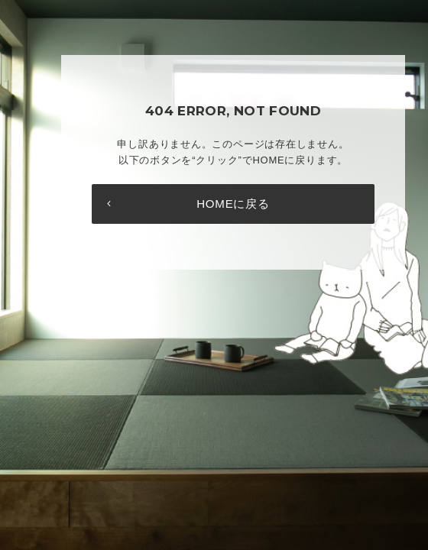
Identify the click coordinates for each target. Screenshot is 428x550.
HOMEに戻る (233, 203)
